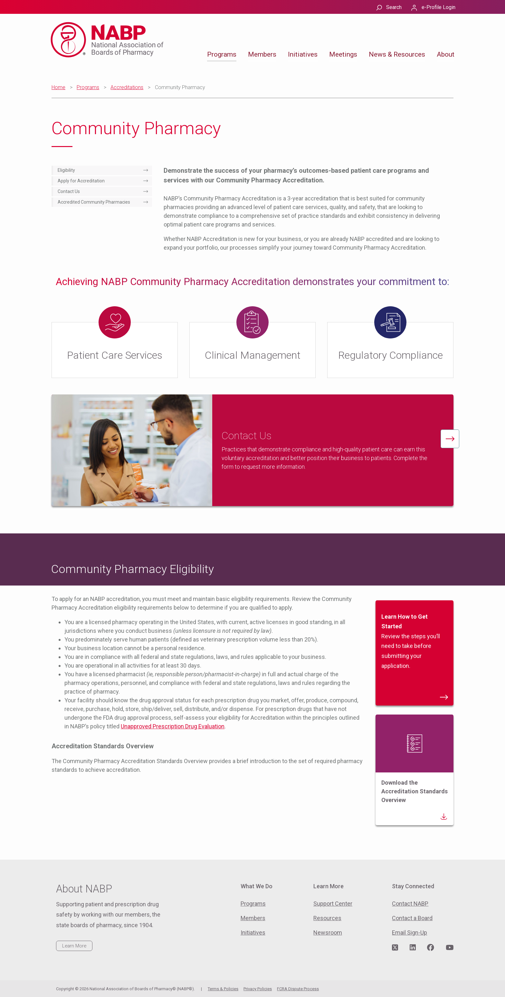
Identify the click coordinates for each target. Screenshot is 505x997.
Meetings (343, 54)
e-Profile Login (438, 7)
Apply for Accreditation (81, 180)
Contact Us (69, 191)
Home (58, 87)
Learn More (74, 946)
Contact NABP (410, 903)
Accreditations (126, 87)
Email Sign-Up (409, 932)
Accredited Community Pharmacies (94, 202)
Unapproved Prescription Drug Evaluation (172, 726)
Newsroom (327, 932)
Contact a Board (412, 918)
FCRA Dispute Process (298, 988)
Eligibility (66, 170)
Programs (221, 54)
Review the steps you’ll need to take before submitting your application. (414, 656)
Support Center (332, 903)
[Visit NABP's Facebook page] (430, 948)
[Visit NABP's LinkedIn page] (413, 948)
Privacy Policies (257, 988)
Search (394, 7)
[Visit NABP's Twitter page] (395, 948)
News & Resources (397, 54)
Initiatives (303, 54)
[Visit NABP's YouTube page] (449, 948)
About (445, 54)
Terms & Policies (223, 988)
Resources (327, 918)
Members (262, 54)
